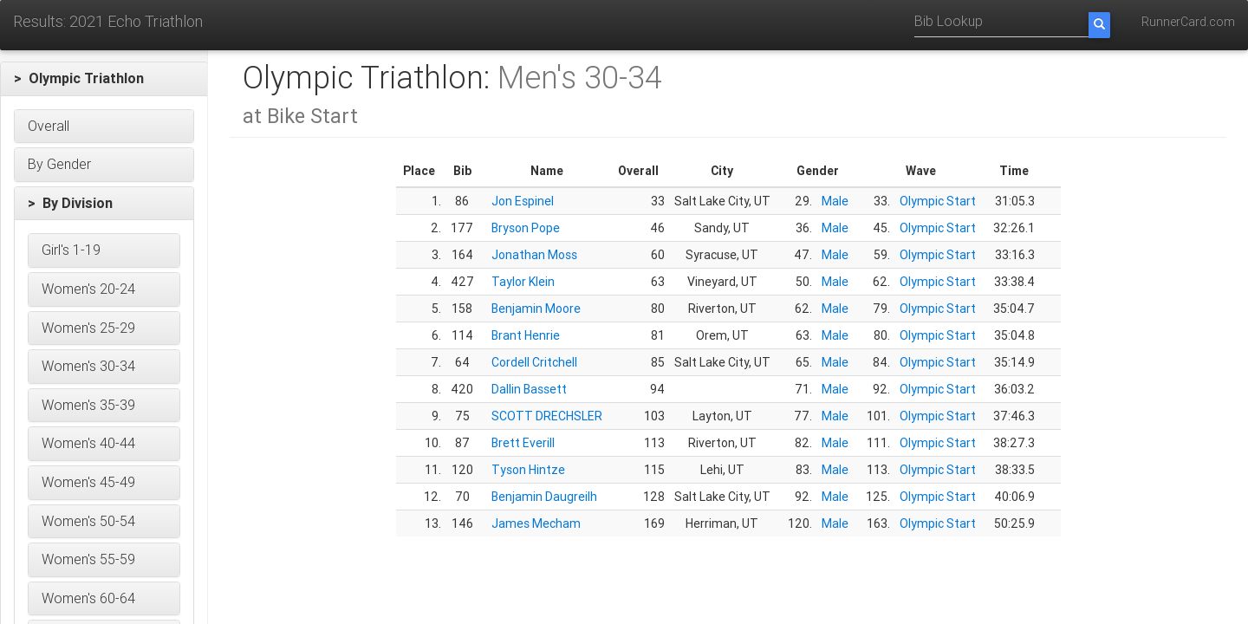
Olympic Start (938, 201)
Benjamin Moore (536, 308)
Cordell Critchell (534, 362)
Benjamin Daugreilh (544, 496)
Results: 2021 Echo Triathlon (108, 21)
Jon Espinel (522, 201)
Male (835, 201)
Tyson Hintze (528, 470)
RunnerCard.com (1188, 21)
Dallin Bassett (529, 389)
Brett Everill (523, 443)
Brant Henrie (525, 335)
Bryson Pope (525, 228)
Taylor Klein (523, 281)
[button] (104, 78)
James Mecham (536, 523)
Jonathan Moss (534, 255)
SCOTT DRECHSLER (546, 416)
